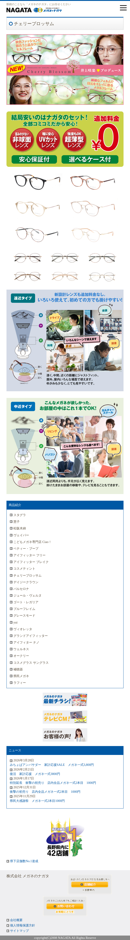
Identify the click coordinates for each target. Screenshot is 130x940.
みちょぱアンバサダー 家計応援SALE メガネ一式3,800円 (52, 765)
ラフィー (19, 682)
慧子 (16, 521)
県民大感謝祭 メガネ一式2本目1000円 (37, 801)
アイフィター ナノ (26, 642)
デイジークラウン (25, 582)
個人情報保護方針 (22, 925)
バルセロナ (21, 589)
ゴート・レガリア (25, 602)
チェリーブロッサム (27, 575)
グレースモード (24, 615)
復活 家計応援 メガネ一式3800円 (35, 774)
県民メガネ (21, 676)
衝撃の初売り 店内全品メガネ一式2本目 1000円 (45, 791)
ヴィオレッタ (22, 629)
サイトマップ (19, 930)
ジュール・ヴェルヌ (27, 595)
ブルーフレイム (24, 609)
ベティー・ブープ (25, 548)
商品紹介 (15, 505)
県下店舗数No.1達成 (24, 861)
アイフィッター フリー (29, 555)
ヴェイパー (21, 535)
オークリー (21, 656)
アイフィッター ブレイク (31, 562)
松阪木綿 (19, 528)
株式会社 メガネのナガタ (27, 876)
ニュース (15, 750)
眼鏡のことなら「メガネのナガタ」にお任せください (38, 4)
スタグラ (19, 515)
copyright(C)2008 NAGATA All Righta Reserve (65, 938)
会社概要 (16, 920)
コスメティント (24, 568)
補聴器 (18, 669)
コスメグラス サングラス (31, 662)
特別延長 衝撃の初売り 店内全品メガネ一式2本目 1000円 (53, 783)
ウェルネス (21, 649)
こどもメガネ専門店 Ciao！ (32, 542)
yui (15, 622)
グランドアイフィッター (30, 635)
